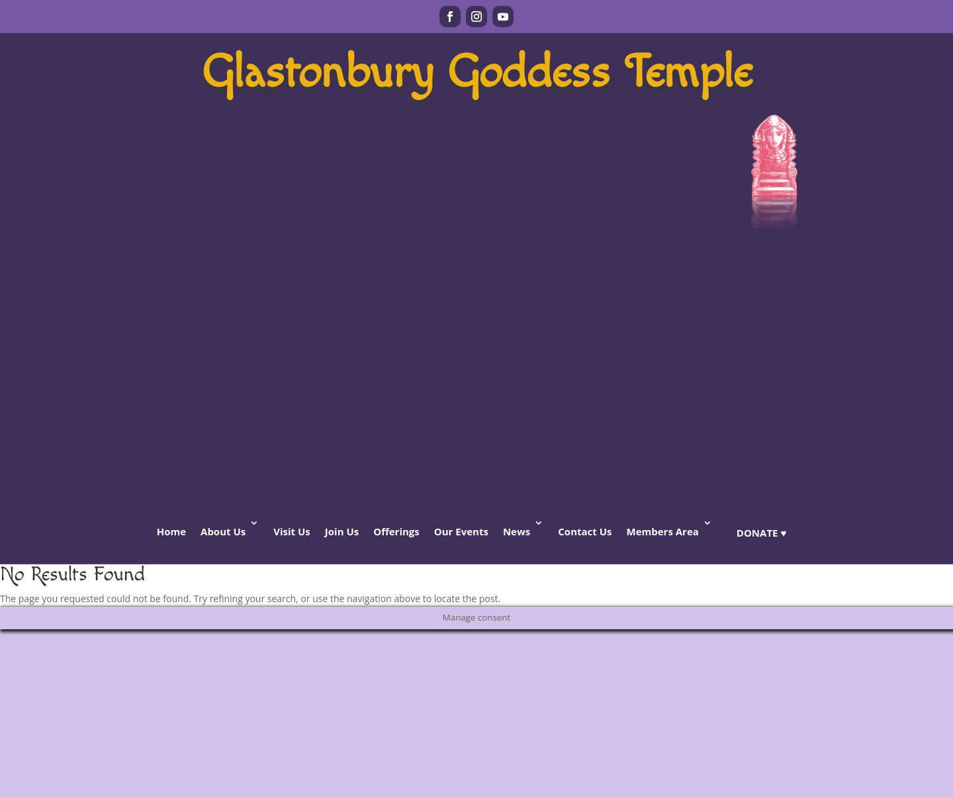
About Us (223, 531)
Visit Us (291, 531)
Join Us (342, 531)
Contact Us (585, 531)
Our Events (461, 531)
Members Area (662, 531)
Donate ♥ (761, 532)
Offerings (396, 531)
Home (171, 531)
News (516, 531)
